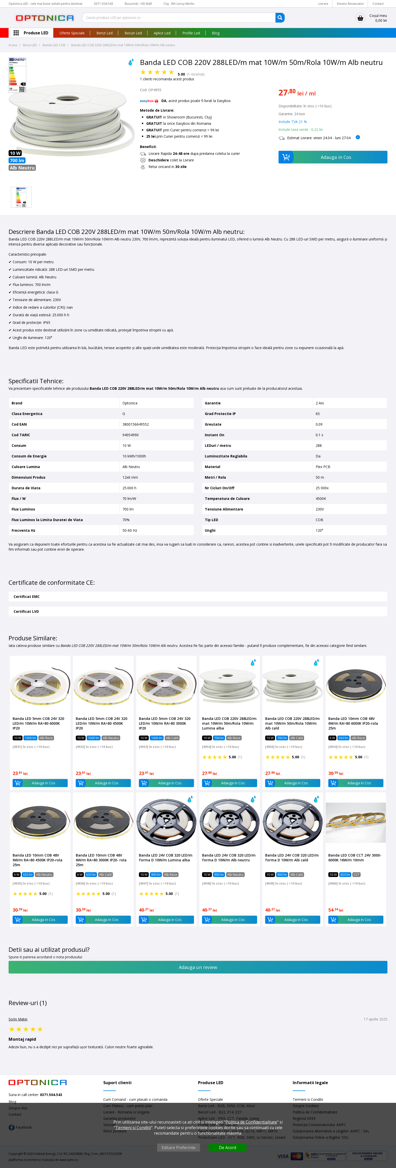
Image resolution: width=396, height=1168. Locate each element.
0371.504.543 (103, 4)
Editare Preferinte (178, 1147)
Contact (378, 4)
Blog (215, 33)
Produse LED (36, 33)
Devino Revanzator (350, 4)
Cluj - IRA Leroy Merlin (178, 4)
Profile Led (191, 33)
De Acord (227, 1147)
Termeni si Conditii (308, 1099)
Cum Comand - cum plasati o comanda (135, 1099)
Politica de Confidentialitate (251, 1122)
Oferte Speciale (72, 33)
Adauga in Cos (315, 157)
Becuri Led (133, 33)
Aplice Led (162, 33)
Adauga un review (198, 967)
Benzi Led (104, 33)
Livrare (323, 4)
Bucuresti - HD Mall (139, 4)
